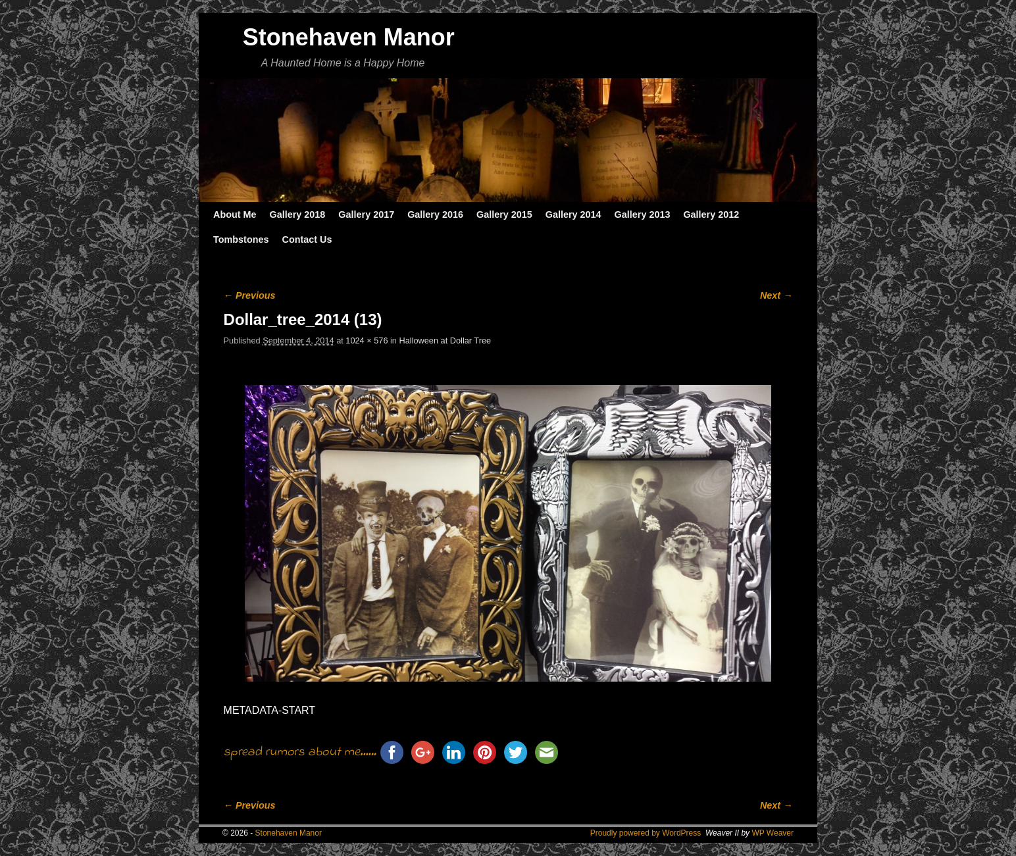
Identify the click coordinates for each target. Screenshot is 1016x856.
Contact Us (307, 239)
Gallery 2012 (711, 214)
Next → (776, 295)
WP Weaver (772, 833)
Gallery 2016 (435, 214)
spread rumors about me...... (300, 752)
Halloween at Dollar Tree (445, 340)
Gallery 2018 (298, 214)
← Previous (250, 295)
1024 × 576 (366, 340)
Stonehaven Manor (349, 37)
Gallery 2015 (504, 214)
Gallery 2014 (573, 214)
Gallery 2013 (643, 214)
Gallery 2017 (366, 214)
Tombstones (240, 239)
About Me (235, 214)
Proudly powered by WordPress (645, 833)
